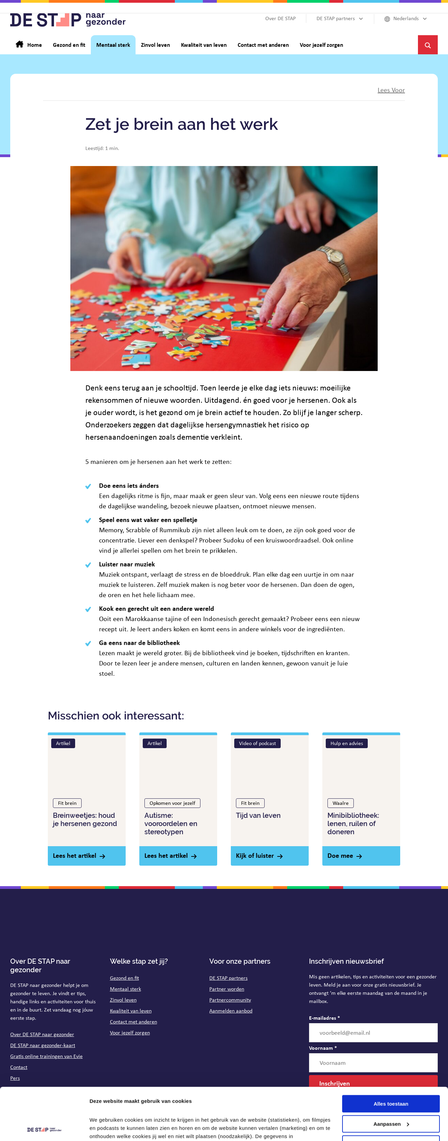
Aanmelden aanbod (230, 1010)
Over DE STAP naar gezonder (42, 1034)
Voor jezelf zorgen (130, 1032)
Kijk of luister (255, 855)
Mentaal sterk (125, 988)
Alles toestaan (391, 1052)
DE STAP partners (228, 977)
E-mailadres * (324, 1017)
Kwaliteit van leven (131, 1010)
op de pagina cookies (198, 1109)
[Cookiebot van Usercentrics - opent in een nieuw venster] (44, 1128)
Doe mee (340, 855)
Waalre (341, 803)
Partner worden (226, 988)
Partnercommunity (230, 999)
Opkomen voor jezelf (172, 803)
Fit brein (67, 803)
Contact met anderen (133, 1021)
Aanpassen (391, 1072)
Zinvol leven (123, 999)
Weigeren (390, 1092)
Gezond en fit (124, 977)
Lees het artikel (74, 855)
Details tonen (105, 1127)
